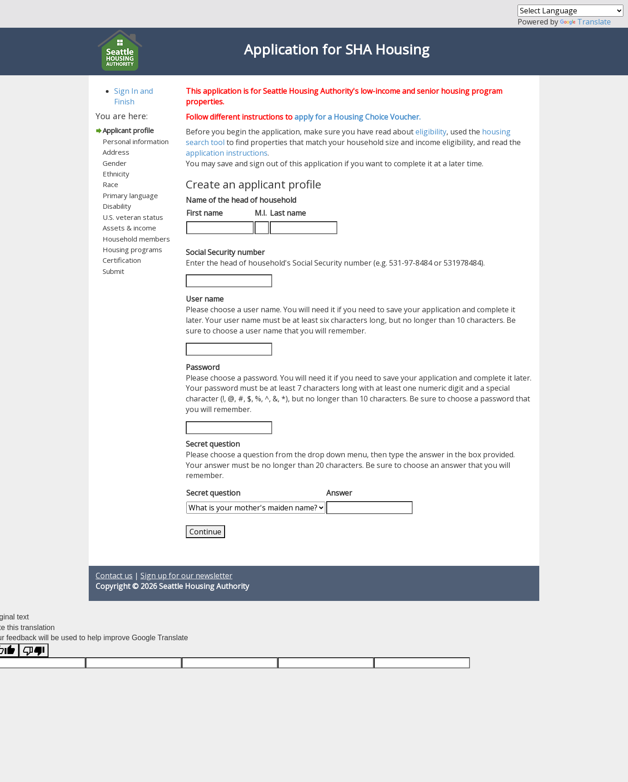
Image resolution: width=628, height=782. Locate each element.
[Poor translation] (34, 650)
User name (205, 299)
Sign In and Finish (133, 96)
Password (202, 367)
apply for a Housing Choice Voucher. (357, 117)
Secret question (213, 493)
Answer (339, 493)
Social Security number (225, 252)
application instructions (227, 153)
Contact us (114, 575)
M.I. (261, 213)
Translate (585, 22)
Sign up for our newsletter (186, 575)
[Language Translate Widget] (570, 11)
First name (204, 213)
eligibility (430, 132)
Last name (288, 213)
